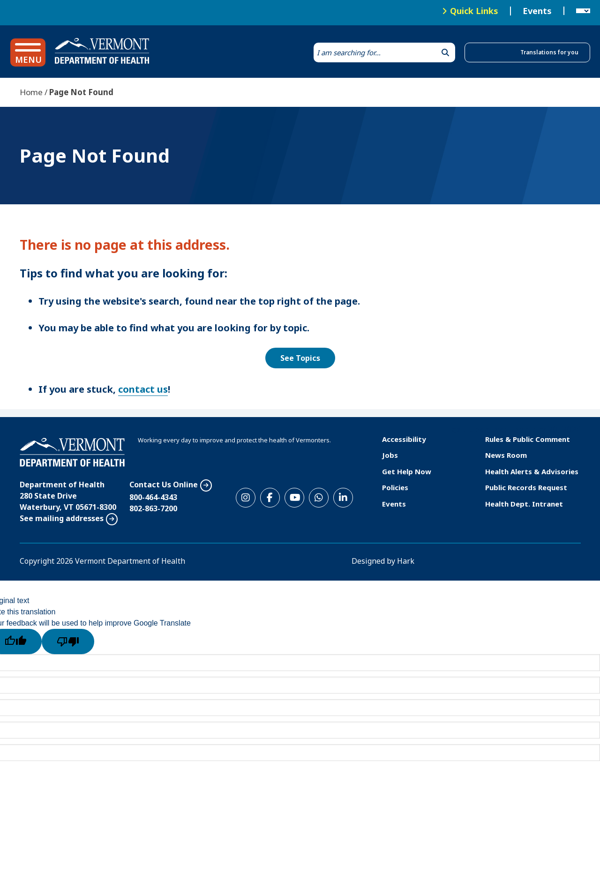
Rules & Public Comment (527, 439)
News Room (506, 455)
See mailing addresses (62, 518)
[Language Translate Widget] (583, 11)
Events (537, 11)
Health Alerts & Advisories (531, 471)
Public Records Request (526, 487)
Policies (395, 487)
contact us (143, 389)
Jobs (390, 455)
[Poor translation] (68, 641)
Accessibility (404, 439)
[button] (27, 52)
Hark (405, 561)
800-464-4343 (153, 497)
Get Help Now (406, 471)
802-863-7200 (153, 508)
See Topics (300, 358)
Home (31, 92)
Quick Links (474, 10)
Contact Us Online (163, 484)
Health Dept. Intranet (524, 503)
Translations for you (549, 52)
